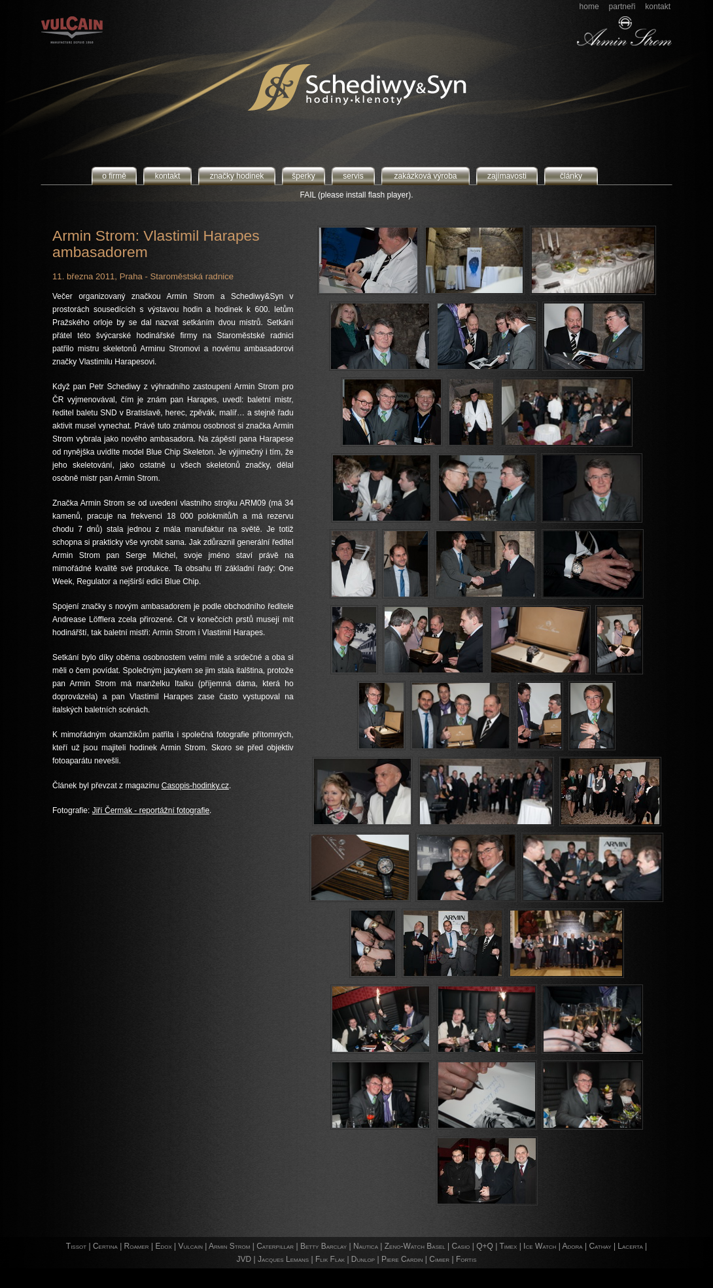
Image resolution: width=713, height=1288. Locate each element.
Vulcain (191, 1246)
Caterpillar (275, 1246)
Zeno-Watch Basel (415, 1246)
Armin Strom (229, 1246)
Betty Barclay (323, 1246)
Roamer (136, 1246)
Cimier (439, 1259)
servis (353, 176)
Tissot (76, 1246)
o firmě (114, 176)
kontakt (657, 6)
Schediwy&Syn (303, 87)
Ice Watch (539, 1246)
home (589, 6)
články (571, 176)
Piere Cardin (402, 1259)
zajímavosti (507, 176)
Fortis (466, 1259)
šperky (303, 176)
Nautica (365, 1246)
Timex (508, 1246)
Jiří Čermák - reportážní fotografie (150, 810)
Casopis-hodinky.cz (195, 785)
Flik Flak (330, 1259)
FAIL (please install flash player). (356, 195)
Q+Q (484, 1246)
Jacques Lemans (283, 1259)
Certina (105, 1246)
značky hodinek (237, 176)
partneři (622, 6)
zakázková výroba (425, 176)
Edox (163, 1246)
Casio (461, 1246)
